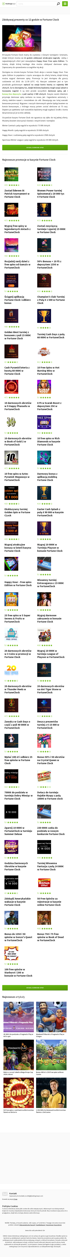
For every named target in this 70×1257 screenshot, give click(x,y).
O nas (15, 1199)
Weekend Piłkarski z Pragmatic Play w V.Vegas (51, 1034)
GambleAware (40, 1224)
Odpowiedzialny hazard (27, 1224)
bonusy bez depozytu (11, 94)
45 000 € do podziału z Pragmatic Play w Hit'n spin (18, 1034)
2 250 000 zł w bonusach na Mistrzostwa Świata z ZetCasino (51, 1110)
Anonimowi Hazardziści (54, 1224)
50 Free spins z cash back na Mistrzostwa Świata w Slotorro (18, 1110)
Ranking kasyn (61, 1128)
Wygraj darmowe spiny (35, 148)
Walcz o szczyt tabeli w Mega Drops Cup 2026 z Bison (18, 1072)
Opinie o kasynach (44, 1128)
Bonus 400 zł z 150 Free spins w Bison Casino (51, 1072)
